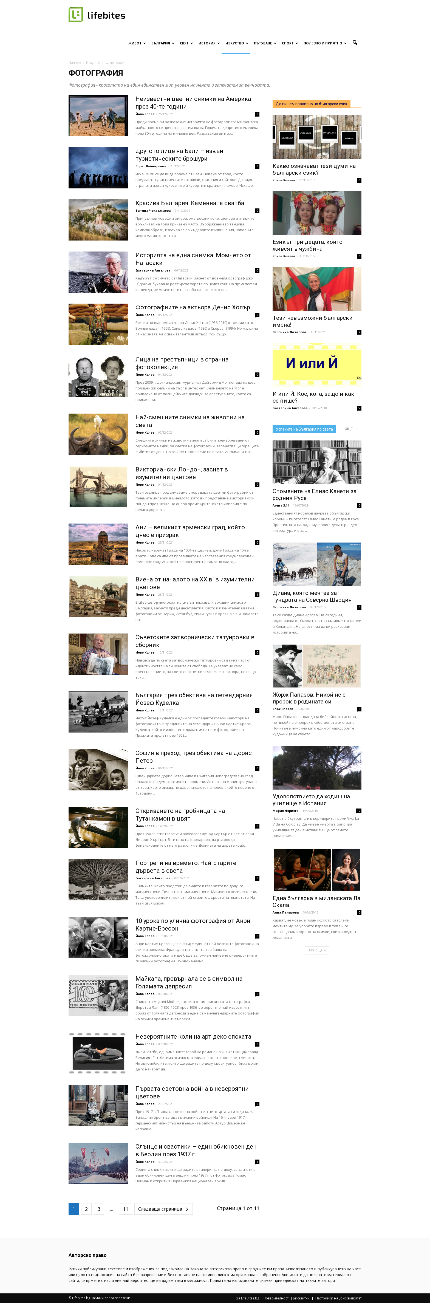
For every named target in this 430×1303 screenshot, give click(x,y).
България (162, 43)
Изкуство (236, 43)
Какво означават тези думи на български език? (314, 169)
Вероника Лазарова (289, 332)
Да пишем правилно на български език (311, 104)
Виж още (317, 950)
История (209, 43)
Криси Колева (284, 180)
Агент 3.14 (281, 505)
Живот (137, 43)
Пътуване (265, 43)
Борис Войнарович (150, 166)
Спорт (290, 43)
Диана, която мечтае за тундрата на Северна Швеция (312, 596)
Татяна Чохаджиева (153, 210)
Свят (186, 43)
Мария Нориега (286, 811)
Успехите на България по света (304, 429)
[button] (354, 42)
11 (125, 1209)
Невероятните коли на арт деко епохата (193, 1036)
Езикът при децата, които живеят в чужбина (308, 245)
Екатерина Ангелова (153, 270)
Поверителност (276, 1298)
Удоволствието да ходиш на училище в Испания (311, 800)
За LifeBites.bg (247, 1298)
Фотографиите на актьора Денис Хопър (192, 307)
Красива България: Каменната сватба (189, 203)
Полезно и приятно (325, 43)
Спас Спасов (283, 709)
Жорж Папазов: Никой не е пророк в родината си (309, 698)
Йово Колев (144, 114)
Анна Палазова (286, 912)
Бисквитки (301, 1298)
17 (358, 811)
